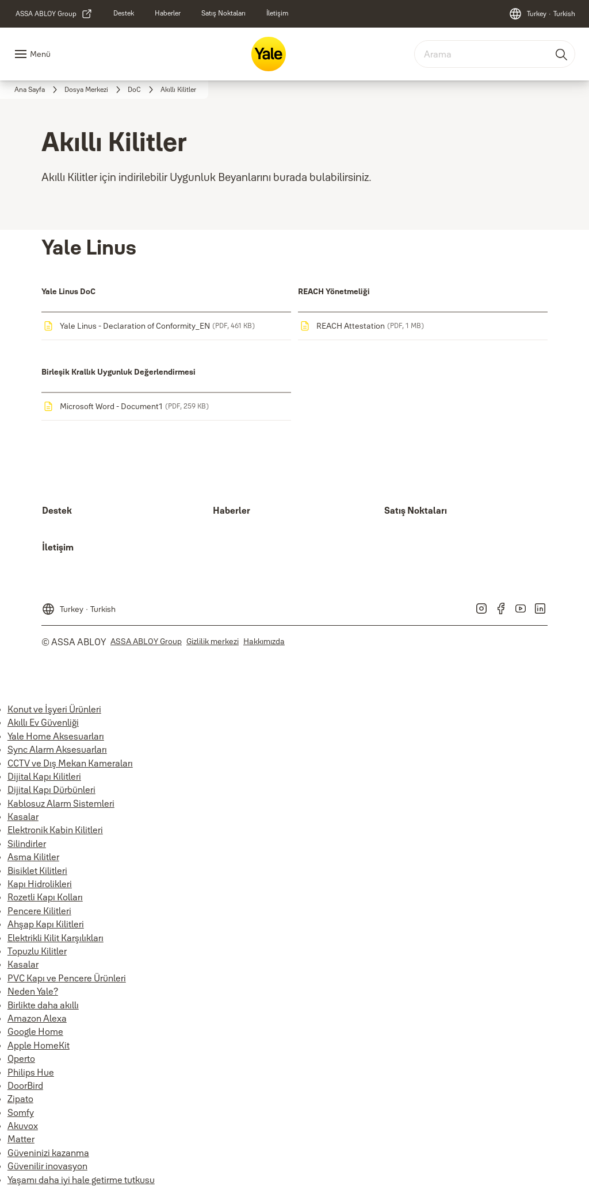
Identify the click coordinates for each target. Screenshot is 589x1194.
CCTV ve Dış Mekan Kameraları (70, 763)
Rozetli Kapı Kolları (45, 897)
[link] (54, 13)
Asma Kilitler (33, 856)
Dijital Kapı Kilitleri (44, 776)
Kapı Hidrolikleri (39, 883)
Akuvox (22, 1125)
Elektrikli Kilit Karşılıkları (55, 937)
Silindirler (26, 843)
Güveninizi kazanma (48, 1152)
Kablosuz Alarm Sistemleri (60, 803)
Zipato (20, 1098)
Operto (21, 1058)
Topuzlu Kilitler (37, 951)
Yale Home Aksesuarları (55, 736)
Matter (21, 1139)
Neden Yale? (32, 991)
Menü (40, 54)
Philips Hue (30, 1072)
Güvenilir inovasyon (47, 1166)
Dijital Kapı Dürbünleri (51, 789)
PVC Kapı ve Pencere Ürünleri (66, 978)
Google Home (35, 1031)
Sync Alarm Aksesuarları (57, 749)
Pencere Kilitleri (39, 910)
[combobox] (494, 54)
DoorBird (25, 1085)
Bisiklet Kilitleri (37, 870)
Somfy (20, 1112)
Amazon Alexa (37, 1018)
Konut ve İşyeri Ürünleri (54, 709)
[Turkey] (541, 13)
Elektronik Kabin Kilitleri (55, 829)
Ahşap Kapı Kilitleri (45, 924)
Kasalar (23, 816)
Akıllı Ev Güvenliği (43, 722)
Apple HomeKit (38, 1045)
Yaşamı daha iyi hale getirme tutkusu (81, 1179)
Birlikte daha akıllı (43, 1005)
